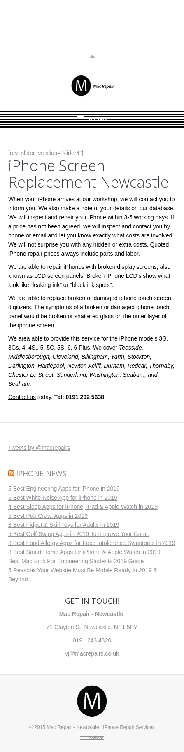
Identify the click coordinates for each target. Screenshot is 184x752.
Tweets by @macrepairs (39, 447)
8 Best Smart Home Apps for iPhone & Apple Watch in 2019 (84, 552)
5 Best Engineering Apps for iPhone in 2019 (64, 488)
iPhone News (41, 473)
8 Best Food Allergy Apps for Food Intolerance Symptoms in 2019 (91, 543)
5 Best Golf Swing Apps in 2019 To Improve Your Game (78, 534)
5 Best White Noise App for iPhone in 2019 (62, 497)
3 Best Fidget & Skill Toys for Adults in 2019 (63, 525)
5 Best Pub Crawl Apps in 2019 (48, 515)
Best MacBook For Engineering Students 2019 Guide (76, 561)
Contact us (22, 397)
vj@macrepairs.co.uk (92, 653)
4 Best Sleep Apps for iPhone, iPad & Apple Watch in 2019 (83, 506)
